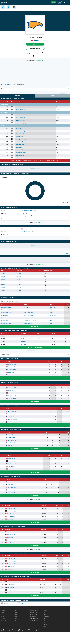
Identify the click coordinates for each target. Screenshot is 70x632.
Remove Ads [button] (39, 60)
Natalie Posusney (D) (20, 120)
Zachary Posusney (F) (7, 323)
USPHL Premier (53, 315)
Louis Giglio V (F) (19, 141)
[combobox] (3, 89)
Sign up (53, 2)
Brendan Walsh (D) (12, 469)
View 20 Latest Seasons (35, 347)
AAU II (51, 318)
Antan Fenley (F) (19, 136)
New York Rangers (33, 616)
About (45, 612)
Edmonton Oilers (33, 614)
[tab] (17, 96)
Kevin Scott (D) (5, 320)
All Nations (3, 620)
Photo (45, 618)
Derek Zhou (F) (11, 484)
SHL (16, 614)
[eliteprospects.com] (4, 2)
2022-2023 (3, 279)
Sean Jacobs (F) (19, 147)
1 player (22, 603)
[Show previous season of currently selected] (1, 89)
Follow (35, 44)
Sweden (3, 610)
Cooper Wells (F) (19, 158)
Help (45, 614)
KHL (16, 612)
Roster (17, 96)
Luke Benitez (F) (11, 422)
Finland (2, 616)
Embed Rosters (64, 93)
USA (2, 614)
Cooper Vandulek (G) (20, 109)
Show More (35, 378)
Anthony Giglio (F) (20, 139)
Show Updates (35, 48)
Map (33, 216)
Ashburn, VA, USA (26, 216)
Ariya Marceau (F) (20, 152)
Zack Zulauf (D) (10, 592)
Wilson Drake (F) (19, 131)
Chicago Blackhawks (34, 610)
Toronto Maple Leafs (34, 620)
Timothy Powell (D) (12, 437)
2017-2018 (3, 284)
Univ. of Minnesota (28, 310)
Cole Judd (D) (11, 434)
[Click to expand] (68, 99)
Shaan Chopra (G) (20, 107)
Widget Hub (46, 610)
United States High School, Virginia (29, 210)
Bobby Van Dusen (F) (12, 419)
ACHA (51, 323)
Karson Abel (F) (5, 315)
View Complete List (35, 326)
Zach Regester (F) (12, 375)
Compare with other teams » (52, 160)
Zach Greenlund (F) (6, 307)
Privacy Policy (46, 616)
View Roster (23, 336)
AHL (16, 616)
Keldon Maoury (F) (6, 312)
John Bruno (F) (19, 128)
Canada (2, 612)
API (44, 620)
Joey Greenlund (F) (6, 310)
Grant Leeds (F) (19, 150)
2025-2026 (3, 273)
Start (2, 84)
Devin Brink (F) (11, 367)
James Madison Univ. (28, 312)
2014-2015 (3, 290)
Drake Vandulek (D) (20, 123)
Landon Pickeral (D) (20, 117)
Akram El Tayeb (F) (20, 133)
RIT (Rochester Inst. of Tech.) (30, 320)
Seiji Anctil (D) (19, 115)
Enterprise (46, 624)
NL (16, 620)
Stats (52, 96)
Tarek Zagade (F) (12, 369)
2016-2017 (3, 287)
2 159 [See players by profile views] (35, 56)
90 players (5, 603)
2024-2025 (3, 276)
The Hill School (27, 307)
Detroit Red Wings (33, 612)
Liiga (16, 618)
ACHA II (51, 310)
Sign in (59, 2)
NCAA (51, 320)
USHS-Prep (52, 307)
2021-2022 (3, 282)
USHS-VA (36, 40)
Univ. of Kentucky (28, 323)
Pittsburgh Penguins (34, 618)
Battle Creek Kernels (28, 315)
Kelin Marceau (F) (20, 155)
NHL (16, 610)
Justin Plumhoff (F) (12, 364)
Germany (3, 618)
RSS (44, 622)
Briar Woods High (25, 231)
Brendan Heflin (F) (20, 144)
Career (45, 626)
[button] (35, 44)
